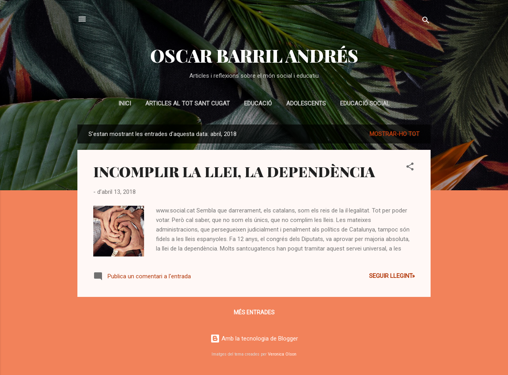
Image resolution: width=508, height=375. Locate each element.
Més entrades (254, 312)
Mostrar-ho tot (394, 134)
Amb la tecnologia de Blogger (254, 338)
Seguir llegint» (392, 275)
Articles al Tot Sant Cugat (187, 103)
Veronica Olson (282, 354)
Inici (124, 103)
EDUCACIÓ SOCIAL (365, 103)
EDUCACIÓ (258, 103)
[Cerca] (426, 22)
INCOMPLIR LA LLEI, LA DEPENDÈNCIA (234, 171)
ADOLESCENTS (306, 103)
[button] (410, 168)
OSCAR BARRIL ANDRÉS (254, 55)
